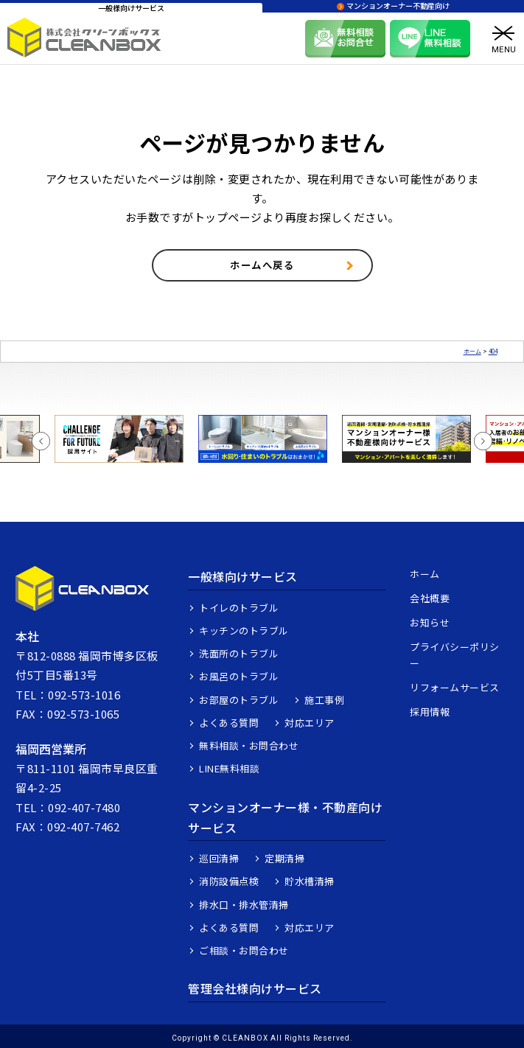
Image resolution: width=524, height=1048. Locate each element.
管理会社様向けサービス (255, 988)
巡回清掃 (219, 858)
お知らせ (430, 622)
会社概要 (430, 598)
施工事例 (324, 700)
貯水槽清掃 (309, 881)
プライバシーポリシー (455, 655)
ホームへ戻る (262, 264)
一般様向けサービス (243, 576)
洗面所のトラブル (239, 653)
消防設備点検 (229, 881)
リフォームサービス (455, 687)
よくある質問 (229, 723)
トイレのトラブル (239, 608)
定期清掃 (284, 858)
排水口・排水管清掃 (244, 905)
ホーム (425, 574)
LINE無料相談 (229, 768)
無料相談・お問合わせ (248, 745)
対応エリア (309, 723)
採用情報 (430, 712)
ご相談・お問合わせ (244, 950)
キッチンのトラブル (244, 630)
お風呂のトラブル (239, 676)
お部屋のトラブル (239, 700)
